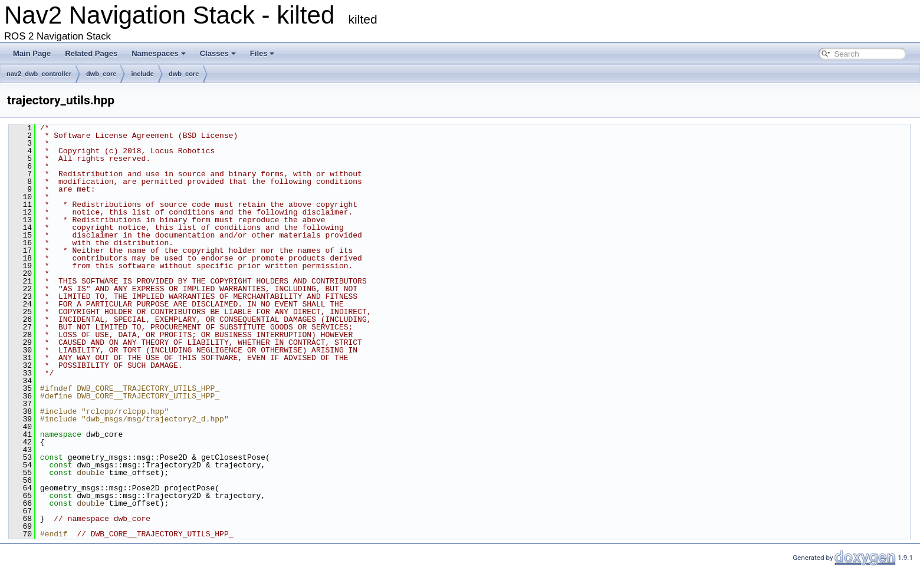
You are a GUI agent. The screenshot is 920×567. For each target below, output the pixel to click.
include (142, 73)
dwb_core (101, 73)
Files (262, 53)
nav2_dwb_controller (38, 73)
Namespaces (159, 53)
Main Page (32, 53)
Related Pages (91, 53)
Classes (218, 53)
